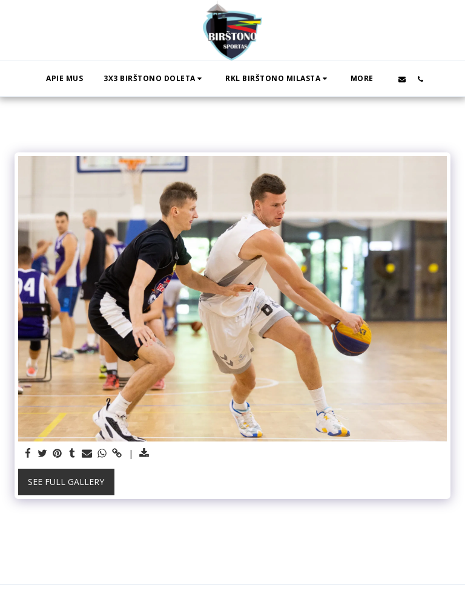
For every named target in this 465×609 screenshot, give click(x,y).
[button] (154, 78)
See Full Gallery (66, 481)
